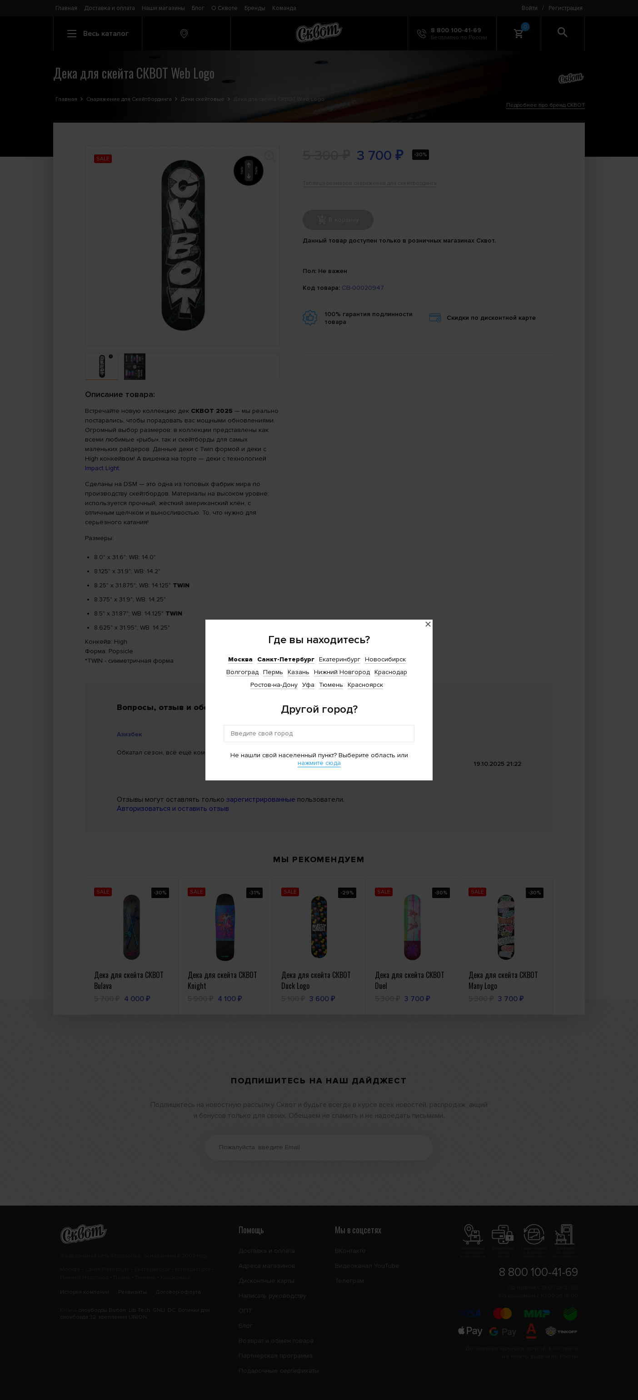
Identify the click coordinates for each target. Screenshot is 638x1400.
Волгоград (242, 672)
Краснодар (390, 672)
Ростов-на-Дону (274, 685)
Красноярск (365, 685)
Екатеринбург (339, 659)
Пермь (273, 672)
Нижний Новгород (342, 672)
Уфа (308, 685)
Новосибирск (385, 659)
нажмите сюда (319, 763)
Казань (298, 672)
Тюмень (331, 685)
